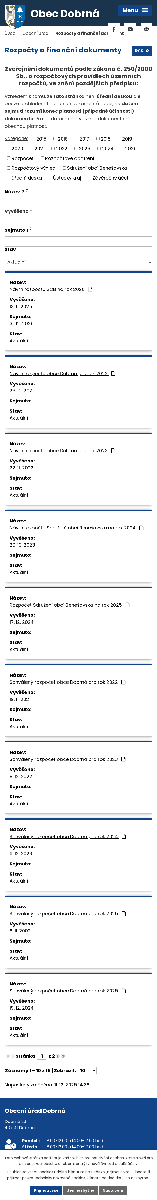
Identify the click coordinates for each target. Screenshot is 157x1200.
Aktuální (19, 340)
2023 (84, 148)
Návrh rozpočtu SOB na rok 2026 (51, 289)
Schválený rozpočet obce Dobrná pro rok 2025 (68, 913)
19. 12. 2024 (22, 1008)
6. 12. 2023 (21, 853)
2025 (131, 148)
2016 (63, 138)
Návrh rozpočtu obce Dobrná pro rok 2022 (62, 373)
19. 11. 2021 (20, 699)
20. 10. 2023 (22, 545)
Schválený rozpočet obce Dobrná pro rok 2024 (68, 836)
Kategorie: (16, 138)
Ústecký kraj (67, 177)
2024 (108, 148)
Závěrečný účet (110, 177)
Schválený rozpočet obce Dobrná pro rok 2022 (67, 682)
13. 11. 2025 (21, 306)
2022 (61, 148)
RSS (142, 51)
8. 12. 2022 (21, 776)
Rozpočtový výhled (34, 168)
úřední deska (27, 177)
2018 (106, 138)
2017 (84, 138)
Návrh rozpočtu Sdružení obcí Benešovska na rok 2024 (76, 528)
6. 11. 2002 (20, 930)
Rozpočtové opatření (69, 158)
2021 (39, 148)
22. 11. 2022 (21, 468)
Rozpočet (23, 158)
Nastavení (113, 1190)
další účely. (128, 1163)
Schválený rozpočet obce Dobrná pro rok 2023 (67, 759)
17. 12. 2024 (22, 622)
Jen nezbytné (80, 1190)
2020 (17, 148)
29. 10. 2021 (21, 390)
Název (14, 191)
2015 (41, 138)
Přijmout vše (46, 1190)
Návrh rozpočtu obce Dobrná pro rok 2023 (62, 450)
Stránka (25, 1056)
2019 (127, 138)
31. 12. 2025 (22, 323)
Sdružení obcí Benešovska (97, 168)
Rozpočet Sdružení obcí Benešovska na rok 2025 (69, 605)
